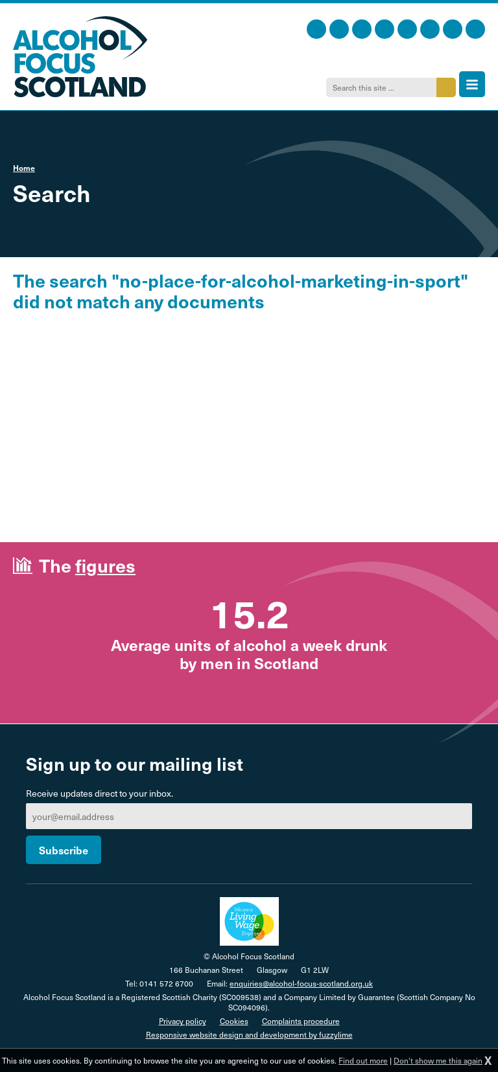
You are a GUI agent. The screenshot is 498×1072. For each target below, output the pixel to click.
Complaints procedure (301, 1021)
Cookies (234, 1021)
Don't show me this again (438, 1060)
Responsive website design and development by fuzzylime (249, 1034)
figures (105, 565)
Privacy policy (182, 1021)
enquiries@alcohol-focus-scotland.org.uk (301, 983)
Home (24, 168)
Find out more (363, 1060)
